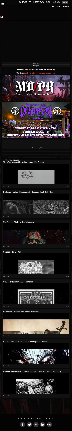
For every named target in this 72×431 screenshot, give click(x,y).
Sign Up (65, 2)
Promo (40, 69)
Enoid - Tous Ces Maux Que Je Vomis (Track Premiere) (26, 342)
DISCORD (51, 6)
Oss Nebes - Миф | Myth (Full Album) (18, 222)
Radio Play (50, 69)
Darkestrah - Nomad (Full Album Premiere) (21, 312)
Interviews (31, 69)
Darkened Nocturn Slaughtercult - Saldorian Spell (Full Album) (29, 192)
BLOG (48, 2)
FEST (59, 6)
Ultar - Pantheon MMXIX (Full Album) (18, 282)
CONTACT (23, 2)
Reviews (21, 69)
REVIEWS (67, 6)
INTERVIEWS (38, 2)
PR (30, 2)
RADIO (55, 2)
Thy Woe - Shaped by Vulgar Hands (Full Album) (23, 162)
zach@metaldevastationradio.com (39, 73)
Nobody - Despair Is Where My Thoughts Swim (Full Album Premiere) (32, 372)
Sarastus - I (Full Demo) (13, 252)
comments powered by (36, 148)
